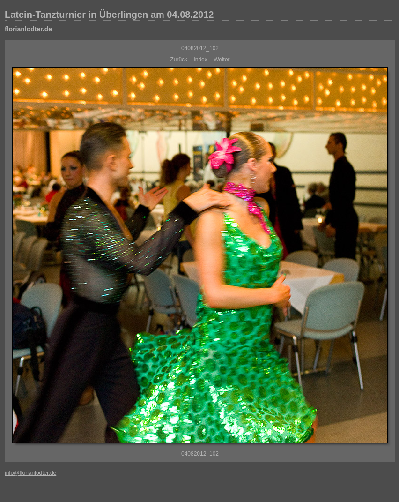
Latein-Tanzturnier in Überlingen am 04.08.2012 (109, 14)
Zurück (178, 59)
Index (200, 59)
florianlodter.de (28, 29)
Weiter (221, 59)
